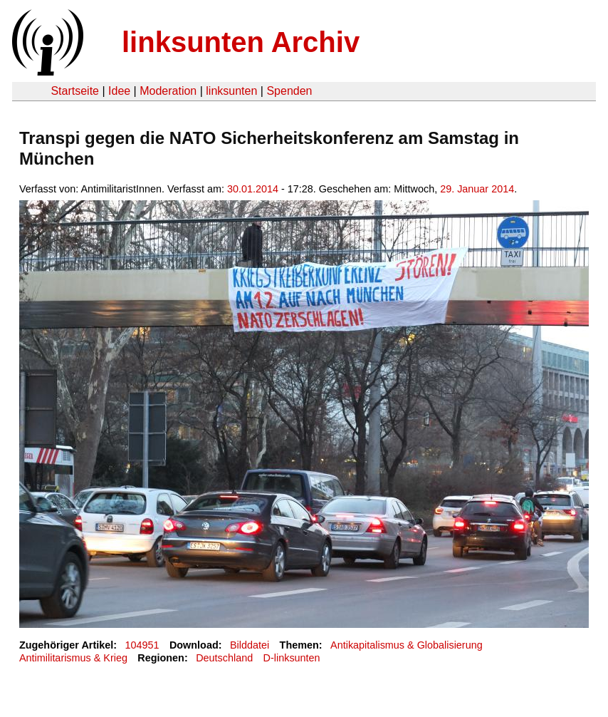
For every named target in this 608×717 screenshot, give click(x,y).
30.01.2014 (252, 189)
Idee (119, 91)
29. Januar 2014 (477, 189)
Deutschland (224, 658)
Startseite (75, 91)
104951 (142, 645)
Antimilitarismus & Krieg (73, 658)
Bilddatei (249, 645)
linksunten (231, 91)
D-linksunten (291, 658)
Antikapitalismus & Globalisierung (406, 645)
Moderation (168, 91)
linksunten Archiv (241, 42)
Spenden (289, 91)
